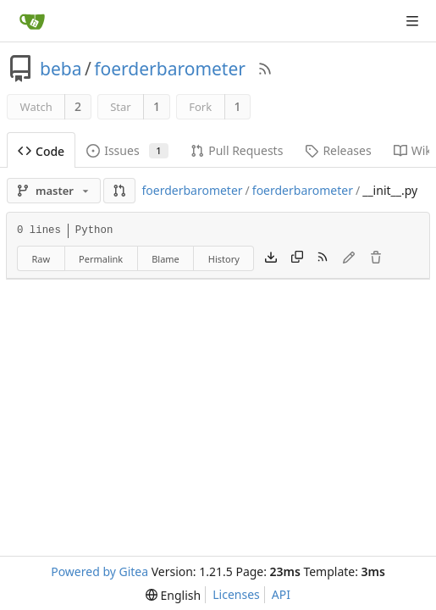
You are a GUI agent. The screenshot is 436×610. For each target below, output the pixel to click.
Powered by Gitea (99, 571)
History (224, 258)
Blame (165, 258)
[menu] (173, 595)
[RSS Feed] (265, 68)
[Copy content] (297, 258)
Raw (40, 258)
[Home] (32, 21)
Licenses (236, 594)
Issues (127, 150)
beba (60, 68)
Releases (338, 150)
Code (41, 151)
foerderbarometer (170, 68)
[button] (119, 190)
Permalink (101, 258)
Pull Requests (236, 150)
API (281, 594)
